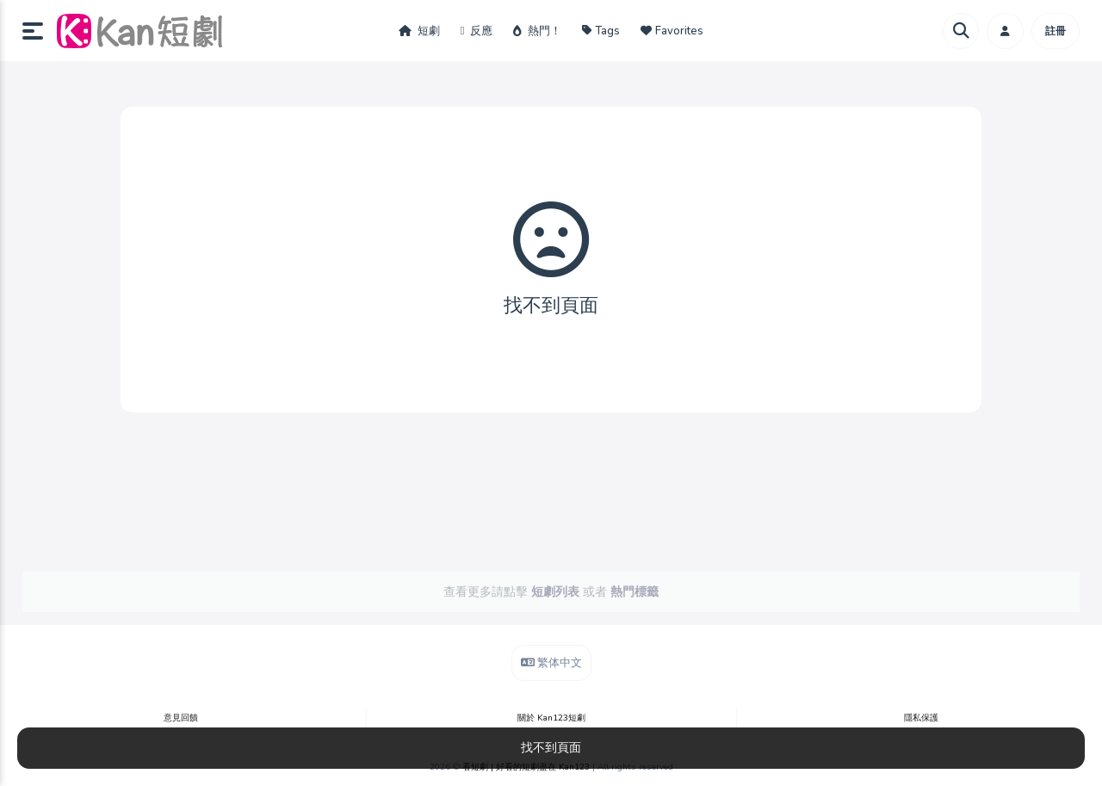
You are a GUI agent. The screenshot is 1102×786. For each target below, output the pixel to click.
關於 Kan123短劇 (551, 718)
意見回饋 (181, 718)
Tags (601, 31)
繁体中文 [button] (551, 663)
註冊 (1055, 31)
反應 (477, 31)
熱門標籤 (634, 592)
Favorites (672, 31)
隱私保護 (921, 718)
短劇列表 (555, 592)
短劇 (419, 31)
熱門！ (537, 31)
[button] (39, 31)
